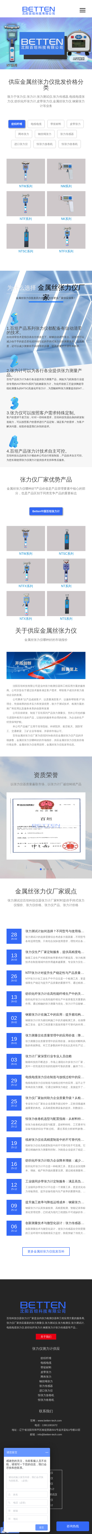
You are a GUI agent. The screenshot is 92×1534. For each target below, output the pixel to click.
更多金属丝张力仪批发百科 (46, 1251)
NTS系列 (66, 618)
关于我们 (46, 1336)
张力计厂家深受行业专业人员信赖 (48, 1056)
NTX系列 (26, 618)
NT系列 (66, 586)
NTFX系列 (66, 251)
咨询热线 (73, 1526)
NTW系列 (25, 186)
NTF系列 (26, 218)
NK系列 (66, 218)
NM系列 (66, 186)
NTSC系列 (25, 251)
